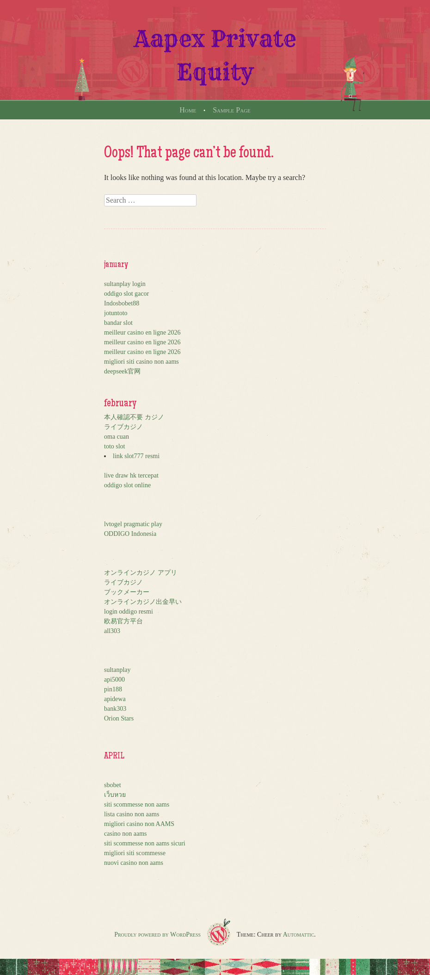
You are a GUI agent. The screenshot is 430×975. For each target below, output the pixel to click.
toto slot (114, 446)
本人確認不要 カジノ (134, 417)
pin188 (113, 689)
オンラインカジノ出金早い (143, 601)
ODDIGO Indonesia (130, 533)
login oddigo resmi (128, 611)
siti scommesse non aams (136, 804)
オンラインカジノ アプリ (140, 572)
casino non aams (125, 833)
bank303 (115, 708)
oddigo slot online (127, 485)
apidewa (115, 699)
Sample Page (232, 110)
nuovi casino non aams (133, 862)
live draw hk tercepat (131, 475)
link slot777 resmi (136, 456)
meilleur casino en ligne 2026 (142, 332)
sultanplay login (125, 283)
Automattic (298, 934)
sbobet (112, 785)
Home (187, 110)
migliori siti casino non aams (141, 361)
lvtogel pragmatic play (133, 524)
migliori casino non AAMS (139, 823)
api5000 (114, 679)
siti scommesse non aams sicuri (144, 843)
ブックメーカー (126, 592)
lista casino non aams (131, 814)
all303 (112, 630)
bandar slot (118, 322)
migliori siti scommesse (135, 853)
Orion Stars (119, 718)
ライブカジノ (123, 426)
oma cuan (116, 436)
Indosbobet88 (121, 303)
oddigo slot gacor (126, 293)
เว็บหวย (115, 794)
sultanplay (117, 669)
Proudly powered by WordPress (157, 934)
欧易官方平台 (123, 621)
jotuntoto (116, 313)
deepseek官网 (122, 371)
